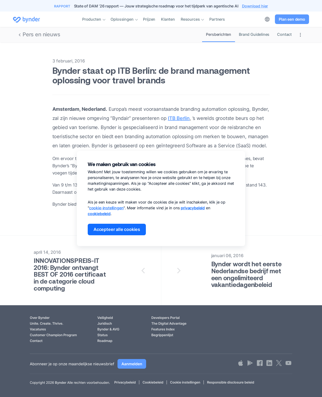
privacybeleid (193, 207)
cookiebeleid (99, 213)
